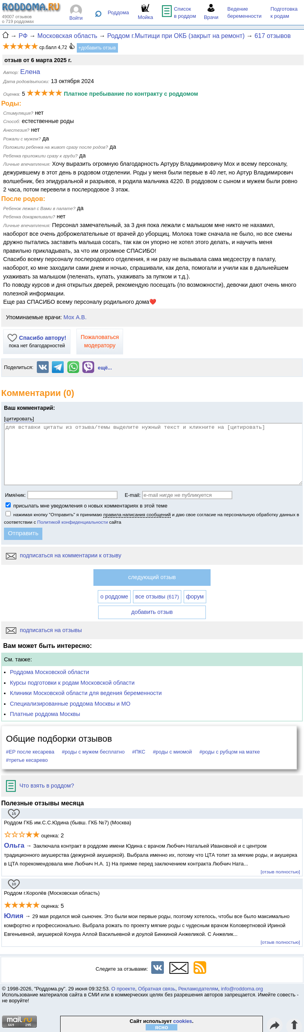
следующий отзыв (152, 577)
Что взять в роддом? (40, 785)
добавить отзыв (152, 612)
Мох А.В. (74, 317)
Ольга (14, 845)
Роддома (118, 12)
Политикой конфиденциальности (72, 522)
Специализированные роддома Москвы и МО (70, 704)
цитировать (19, 419)
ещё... (105, 368)
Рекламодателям (198, 989)
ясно (161, 1027)
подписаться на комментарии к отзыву (63, 555)
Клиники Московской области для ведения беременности (86, 693)
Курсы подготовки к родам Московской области (72, 683)
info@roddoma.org (242, 989)
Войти (76, 18)
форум (195, 596)
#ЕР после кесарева (30, 752)
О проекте (123, 989)
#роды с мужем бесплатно (93, 752)
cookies (182, 1021)
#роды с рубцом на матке (230, 752)
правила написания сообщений (137, 514)
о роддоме (114, 596)
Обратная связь (156, 989)
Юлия (13, 916)
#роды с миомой (172, 752)
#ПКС (138, 752)
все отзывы (157, 596)
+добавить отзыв (97, 48)
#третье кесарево (27, 760)
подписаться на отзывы (44, 630)
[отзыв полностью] (280, 871)
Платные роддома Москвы (45, 714)
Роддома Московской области (49, 672)
